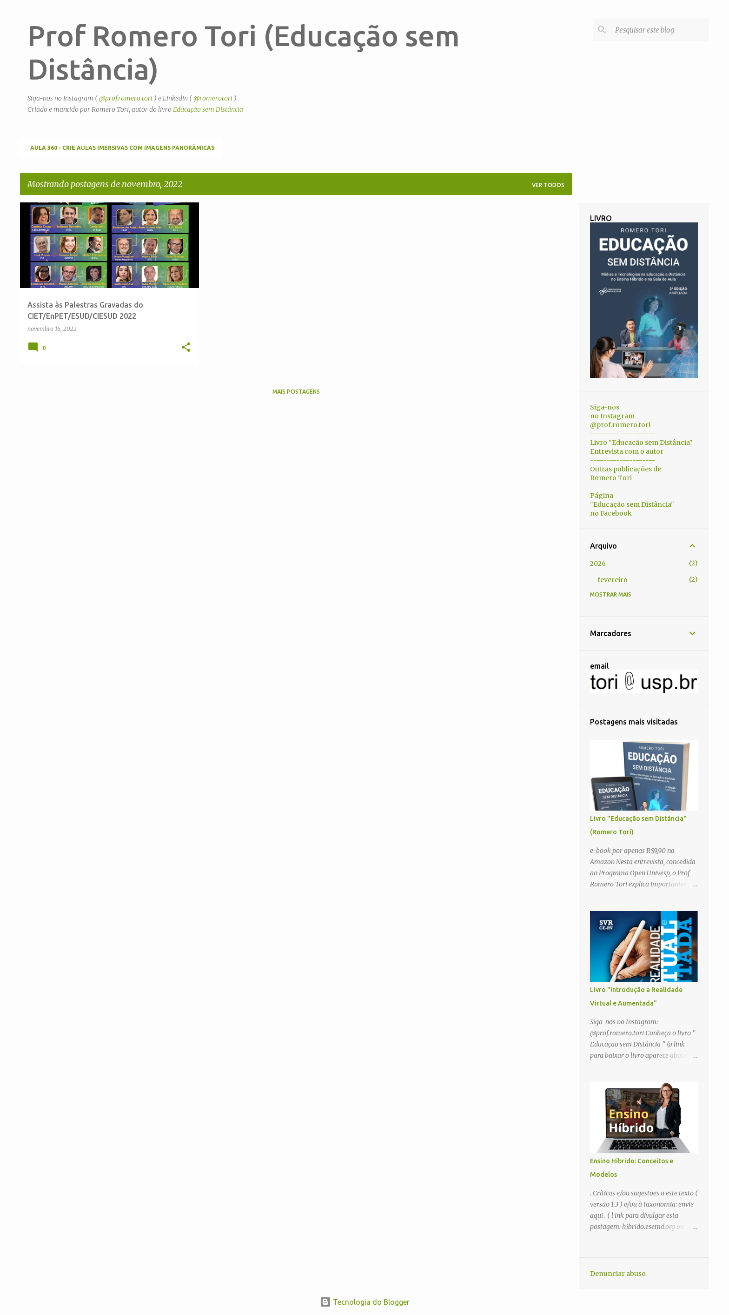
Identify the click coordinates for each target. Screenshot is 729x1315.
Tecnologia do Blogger (365, 1302)
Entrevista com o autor (626, 451)
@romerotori (212, 98)
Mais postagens (296, 392)
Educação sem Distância (208, 109)
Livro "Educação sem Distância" (641, 442)
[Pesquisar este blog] (660, 30)
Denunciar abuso (618, 1273)
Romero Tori (611, 478)
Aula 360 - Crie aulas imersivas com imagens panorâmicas (122, 148)
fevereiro (612, 580)
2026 (598, 563)
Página (601, 495)
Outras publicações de (625, 469)
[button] (186, 348)
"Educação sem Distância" (632, 504)
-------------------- (623, 433)
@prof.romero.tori (125, 98)
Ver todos (548, 185)
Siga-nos (604, 407)
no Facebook (611, 513)
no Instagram (612, 416)
